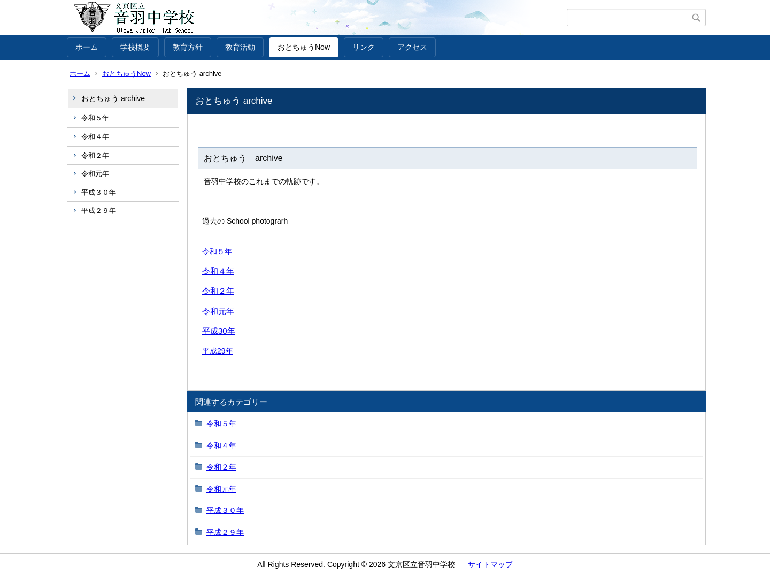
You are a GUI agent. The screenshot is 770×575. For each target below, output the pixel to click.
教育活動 (240, 47)
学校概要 (135, 47)
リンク (363, 47)
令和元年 (95, 174)
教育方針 (188, 47)
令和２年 (95, 155)
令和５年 (95, 118)
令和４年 (95, 137)
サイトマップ (490, 564)
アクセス (412, 47)
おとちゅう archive (113, 98)
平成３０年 (98, 192)
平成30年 (218, 330)
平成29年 (217, 351)
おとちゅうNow (304, 47)
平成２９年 (98, 210)
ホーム (86, 47)
